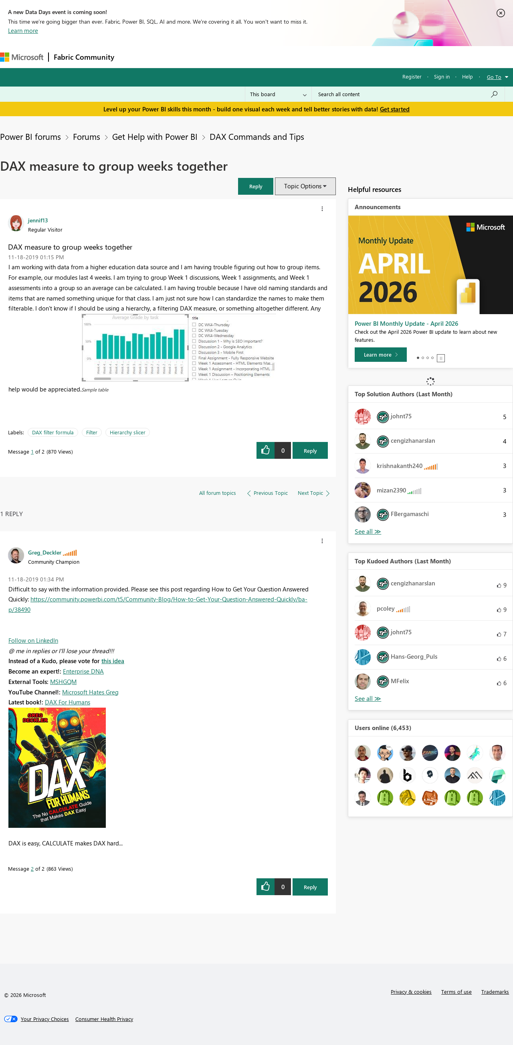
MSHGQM (63, 682)
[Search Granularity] (278, 94)
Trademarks (495, 991)
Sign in (442, 76)
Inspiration (168, 56)
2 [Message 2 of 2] (32, 868)
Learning (303, 56)
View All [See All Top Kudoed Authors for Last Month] (368, 698)
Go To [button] (494, 76)
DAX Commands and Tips (257, 136)
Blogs (272, 56)
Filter (91, 432)
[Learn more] (381, 354)
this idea (112, 661)
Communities (236, 56)
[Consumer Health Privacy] (104, 1019)
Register (412, 76)
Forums (132, 56)
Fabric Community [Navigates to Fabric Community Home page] (84, 57)
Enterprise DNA (83, 671)
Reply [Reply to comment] (310, 887)
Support (336, 56)
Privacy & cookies (411, 991)
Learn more (23, 30)
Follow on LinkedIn (33, 640)
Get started (395, 109)
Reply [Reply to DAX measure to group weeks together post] (310, 450)
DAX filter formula (53, 432)
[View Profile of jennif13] (38, 220)
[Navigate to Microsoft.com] (21, 57)
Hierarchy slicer (127, 432)
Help (467, 76)
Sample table (94, 389)
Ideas (200, 56)
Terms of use (456, 991)
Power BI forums (30, 136)
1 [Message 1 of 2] (32, 451)
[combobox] (408, 94)
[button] (255, 186)
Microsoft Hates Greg (90, 692)
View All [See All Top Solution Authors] (368, 531)
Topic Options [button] (302, 186)
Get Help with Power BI (155, 136)
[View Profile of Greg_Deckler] (44, 552)
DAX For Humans (67, 702)
